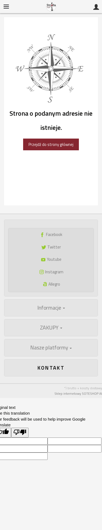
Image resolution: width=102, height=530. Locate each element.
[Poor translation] (20, 432)
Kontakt (51, 368)
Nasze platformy (51, 347)
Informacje (51, 308)
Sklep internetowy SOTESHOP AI (78, 393)
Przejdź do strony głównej (51, 144)
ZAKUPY (51, 328)
